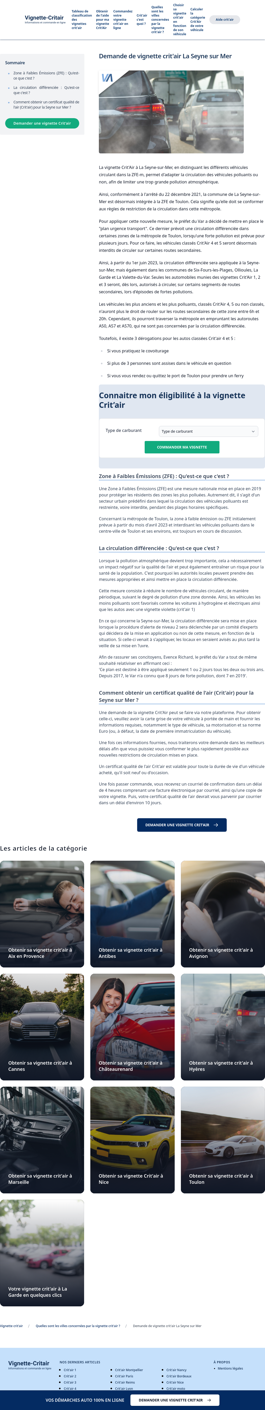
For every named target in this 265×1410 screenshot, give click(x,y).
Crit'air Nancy (176, 1370)
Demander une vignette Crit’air (42, 123)
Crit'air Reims (125, 1382)
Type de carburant (124, 430)
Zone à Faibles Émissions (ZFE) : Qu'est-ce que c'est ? (46, 75)
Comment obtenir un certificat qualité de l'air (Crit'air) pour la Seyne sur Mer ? (46, 104)
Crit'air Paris (124, 1376)
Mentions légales (230, 1368)
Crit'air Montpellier (129, 1370)
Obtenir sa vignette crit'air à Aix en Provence (40, 953)
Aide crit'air (225, 19)
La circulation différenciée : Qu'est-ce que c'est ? (46, 90)
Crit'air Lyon (124, 1388)
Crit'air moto (175, 1388)
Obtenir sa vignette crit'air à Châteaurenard (131, 1066)
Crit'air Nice (175, 1382)
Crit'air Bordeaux (179, 1376)
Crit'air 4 (70, 1388)
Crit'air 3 (70, 1382)
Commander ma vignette (182, 447)
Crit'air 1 (70, 1370)
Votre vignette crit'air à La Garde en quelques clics (37, 1292)
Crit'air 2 (70, 1376)
